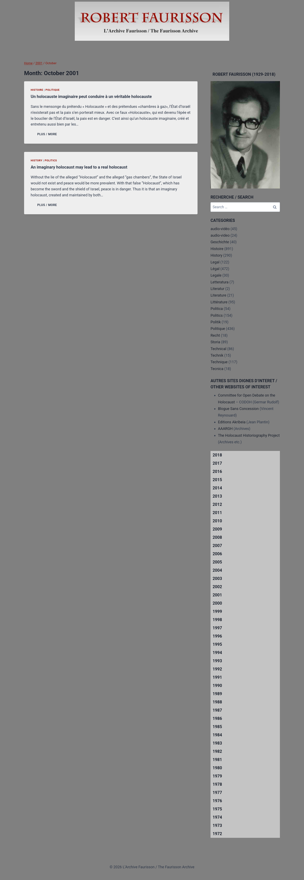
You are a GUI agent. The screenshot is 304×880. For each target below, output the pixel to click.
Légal (215, 269)
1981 (217, 759)
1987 (217, 710)
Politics (51, 160)
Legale (215, 275)
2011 (217, 512)
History (36, 160)
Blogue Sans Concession (238, 408)
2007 (217, 545)
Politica (216, 308)
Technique (219, 362)
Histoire (37, 89)
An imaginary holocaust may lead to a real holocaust (79, 167)
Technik (216, 355)
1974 (217, 817)
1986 (217, 718)
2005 (217, 562)
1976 (217, 800)
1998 (217, 619)
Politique (53, 89)
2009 (217, 529)
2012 (217, 504)
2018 (217, 455)
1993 (217, 660)
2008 (217, 537)
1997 (217, 627)
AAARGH (225, 428)
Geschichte (219, 242)
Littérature (218, 302)
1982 (217, 751)
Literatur (217, 288)
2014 (217, 487)
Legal (215, 262)
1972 (217, 833)
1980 (217, 767)
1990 (217, 685)
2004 (217, 570)
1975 (217, 809)
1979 (217, 776)
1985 (217, 726)
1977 (217, 792)
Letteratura (219, 282)
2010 (217, 520)
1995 (217, 644)
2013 (217, 496)
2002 (217, 586)
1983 (217, 743)
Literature (218, 295)
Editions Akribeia (232, 422)
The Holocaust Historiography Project (249, 435)
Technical (218, 349)
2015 (217, 479)
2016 (217, 471)
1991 (217, 677)
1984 (217, 734)
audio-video (220, 235)
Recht (215, 335)
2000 (217, 603)
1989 (217, 693)
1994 (217, 652)
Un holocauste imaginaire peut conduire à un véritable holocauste (91, 96)
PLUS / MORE (47, 134)
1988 (217, 702)
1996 (217, 636)
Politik (215, 322)
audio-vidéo (220, 229)
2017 (217, 463)
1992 (217, 669)
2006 (217, 553)
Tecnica (216, 369)
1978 (217, 784)
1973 (217, 825)
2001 (217, 594)
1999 (217, 611)
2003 (217, 578)
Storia (215, 342)
